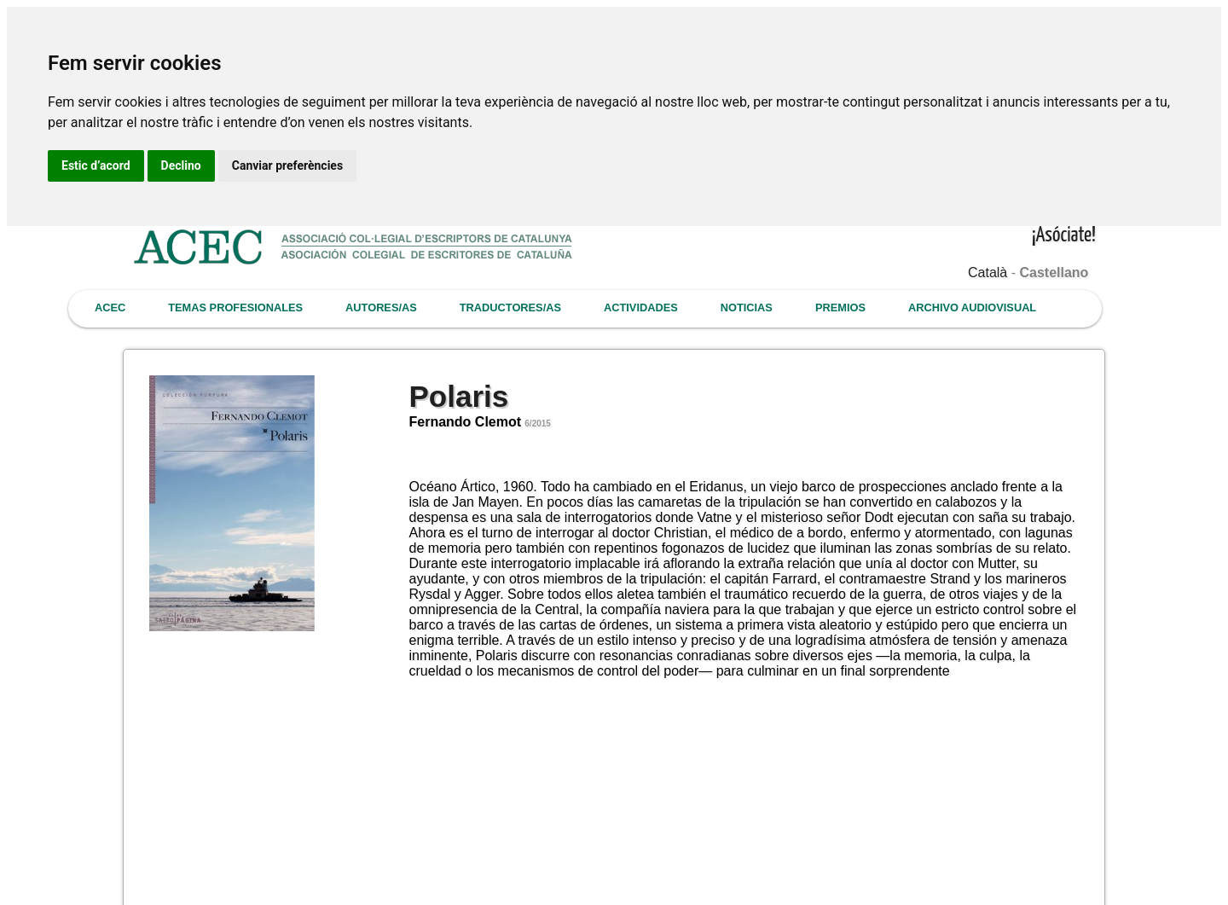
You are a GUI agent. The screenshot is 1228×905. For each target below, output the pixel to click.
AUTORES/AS (381, 307)
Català (987, 272)
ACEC (110, 307)
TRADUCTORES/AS (510, 307)
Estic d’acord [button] (95, 165)
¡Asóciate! (1064, 236)
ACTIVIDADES (641, 307)
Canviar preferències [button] (287, 165)
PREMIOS (840, 307)
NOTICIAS (747, 307)
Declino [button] (181, 165)
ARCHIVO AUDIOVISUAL (972, 307)
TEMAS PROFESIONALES (235, 307)
